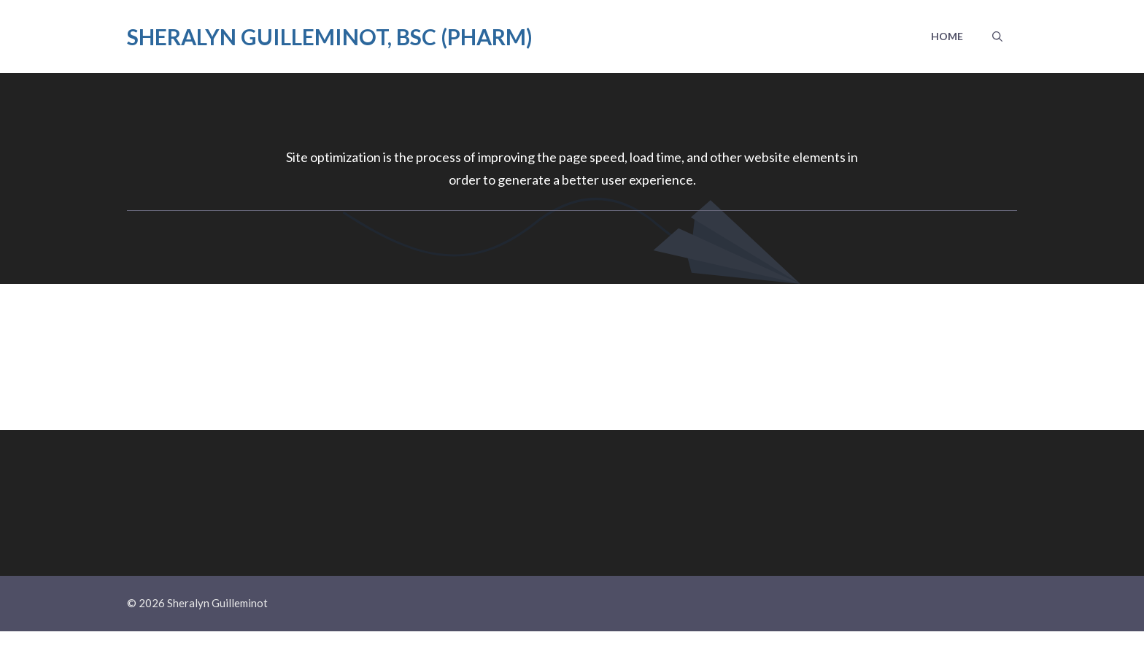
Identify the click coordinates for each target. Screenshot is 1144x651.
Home (947, 36)
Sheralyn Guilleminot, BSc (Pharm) (330, 36)
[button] (997, 36)
